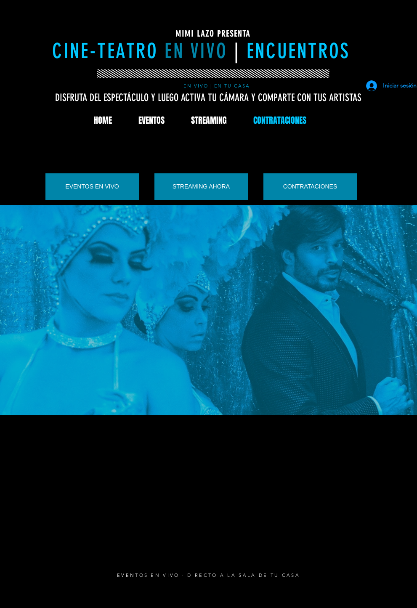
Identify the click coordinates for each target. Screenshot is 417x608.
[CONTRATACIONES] (310, 186)
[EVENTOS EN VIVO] (92, 186)
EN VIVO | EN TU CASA (217, 86)
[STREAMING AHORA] (201, 186)
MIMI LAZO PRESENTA (212, 34)
